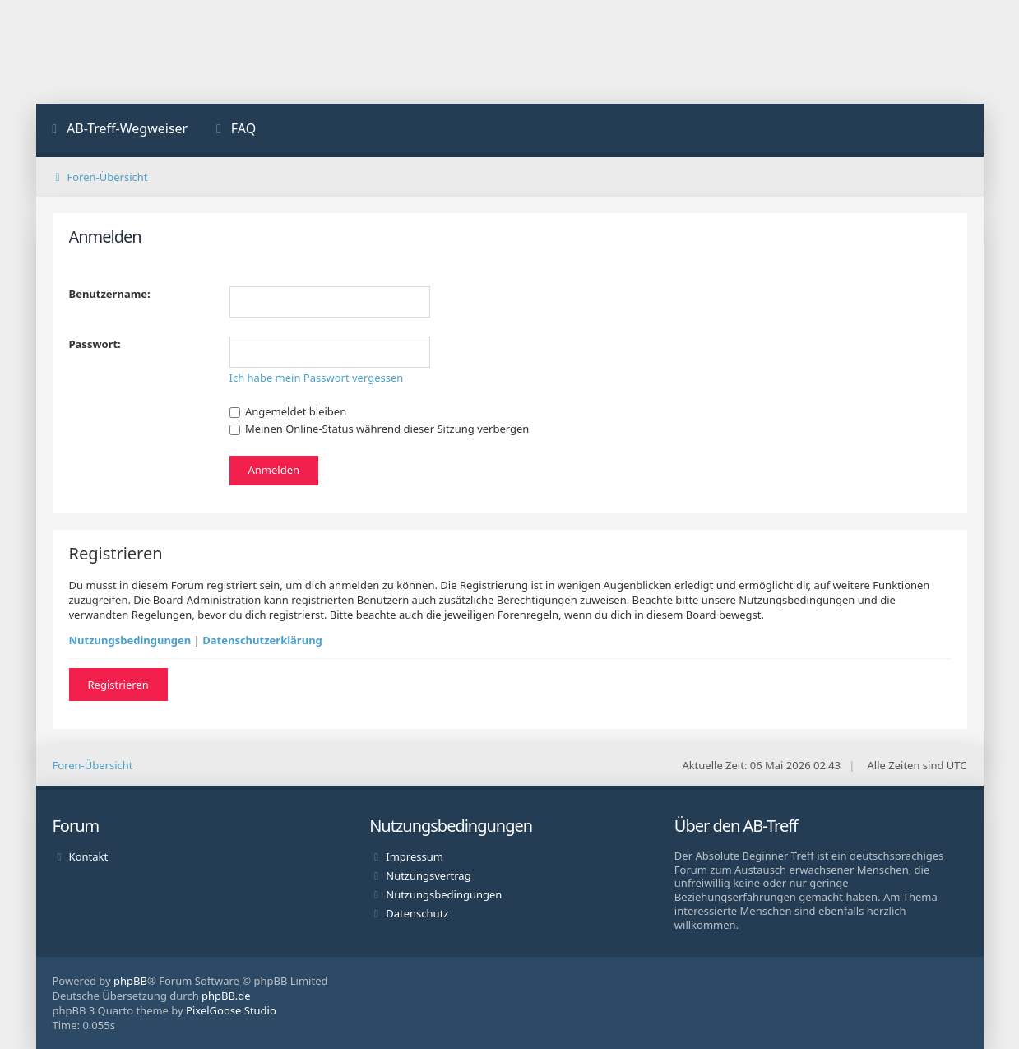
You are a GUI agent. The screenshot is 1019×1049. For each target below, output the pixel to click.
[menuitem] (118, 130)
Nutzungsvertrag (428, 875)
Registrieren (118, 684)
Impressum (414, 856)
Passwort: (95, 344)
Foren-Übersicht (93, 765)
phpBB (130, 980)
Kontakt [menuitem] (89, 856)
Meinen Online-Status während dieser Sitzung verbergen (379, 428)
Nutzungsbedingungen (130, 640)
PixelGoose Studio (231, 1010)
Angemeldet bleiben (288, 411)
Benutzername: (110, 293)
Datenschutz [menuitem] (417, 913)
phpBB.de (226, 995)
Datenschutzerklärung (262, 640)
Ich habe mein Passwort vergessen (316, 377)
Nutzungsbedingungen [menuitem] (444, 894)
